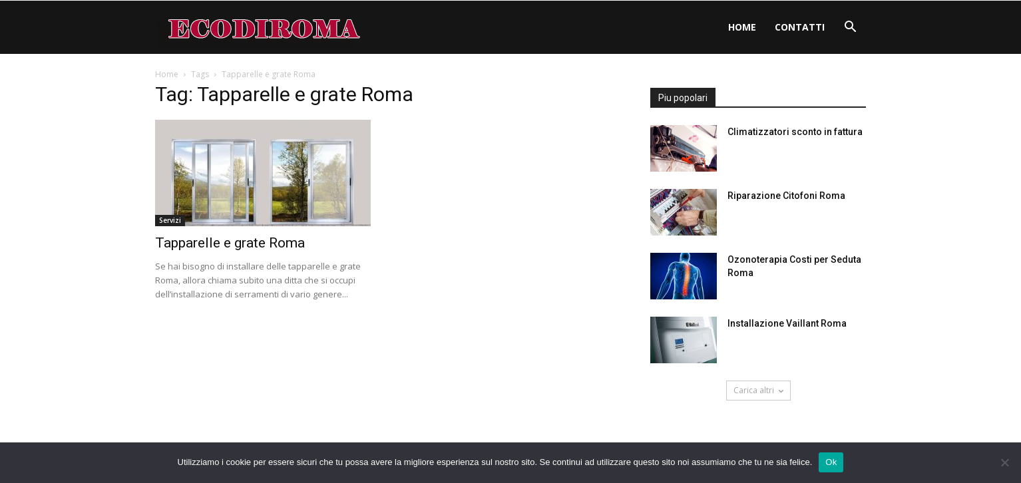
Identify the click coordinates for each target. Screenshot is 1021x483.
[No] (1004, 462)
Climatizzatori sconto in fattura (795, 131)
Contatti (800, 27)
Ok (831, 462)
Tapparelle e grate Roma (230, 243)
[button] (850, 28)
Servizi (170, 220)
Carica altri (758, 390)
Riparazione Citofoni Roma (786, 195)
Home (742, 27)
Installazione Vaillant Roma (787, 323)
